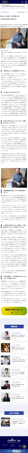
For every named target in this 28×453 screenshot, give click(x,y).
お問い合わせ (5, 445)
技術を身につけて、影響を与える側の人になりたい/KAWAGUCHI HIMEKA (18, 336)
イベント (13, 419)
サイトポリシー (12, 446)
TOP (2, 5)
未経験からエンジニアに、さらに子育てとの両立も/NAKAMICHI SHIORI (18, 349)
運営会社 (20, 446)
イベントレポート (20, 419)
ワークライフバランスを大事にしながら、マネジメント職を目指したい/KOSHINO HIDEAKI (18, 374)
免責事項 (12, 445)
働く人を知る (7, 5)
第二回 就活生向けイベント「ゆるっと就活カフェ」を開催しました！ (18, 423)
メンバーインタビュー (5, 12)
